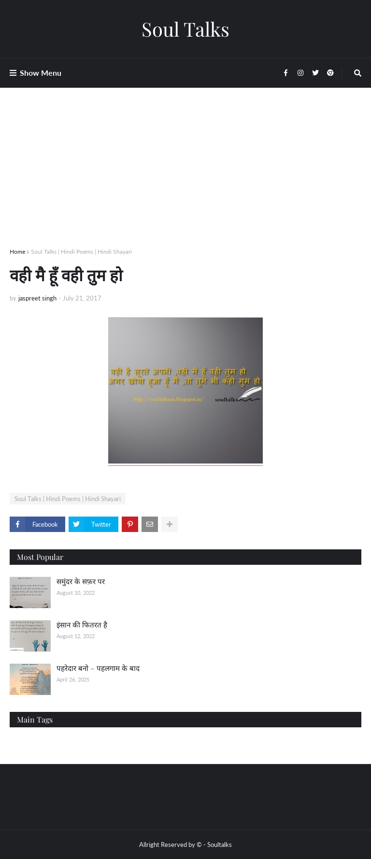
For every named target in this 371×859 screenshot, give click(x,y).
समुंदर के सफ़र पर (81, 581)
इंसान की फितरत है (82, 624)
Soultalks (219, 844)
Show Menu (40, 72)
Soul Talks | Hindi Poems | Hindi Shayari (81, 251)
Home (17, 251)
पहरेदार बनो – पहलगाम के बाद (98, 668)
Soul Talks (185, 28)
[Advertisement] (185, 179)
